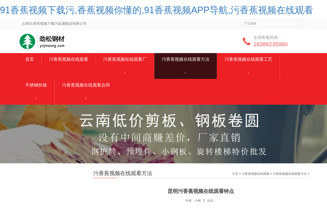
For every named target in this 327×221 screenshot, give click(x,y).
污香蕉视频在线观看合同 (86, 85)
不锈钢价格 (36, 85)
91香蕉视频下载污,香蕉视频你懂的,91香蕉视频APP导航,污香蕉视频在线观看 (156, 10)
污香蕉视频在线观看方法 (185, 59)
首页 (29, 59)
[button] (125, 72)
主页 (235, 174)
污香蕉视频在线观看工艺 (248, 59)
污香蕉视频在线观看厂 (125, 59)
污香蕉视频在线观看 (68, 59)
